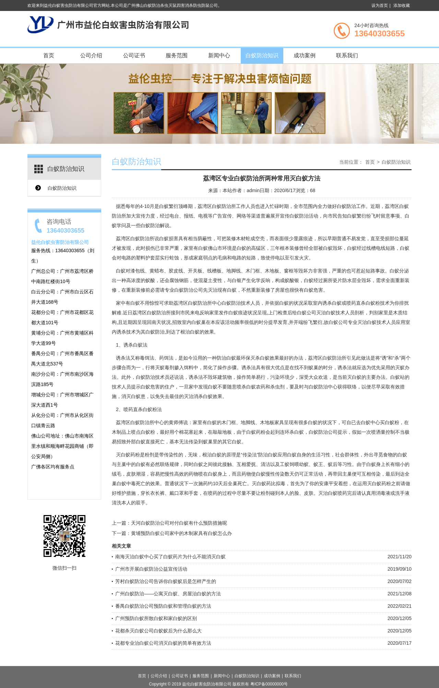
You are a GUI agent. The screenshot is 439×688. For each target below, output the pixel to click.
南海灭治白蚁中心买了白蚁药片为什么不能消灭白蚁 (170, 556)
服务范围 (177, 55)
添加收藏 (401, 5)
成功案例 (305, 55)
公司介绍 (91, 55)
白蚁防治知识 (262, 55)
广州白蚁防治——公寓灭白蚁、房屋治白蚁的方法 (168, 593)
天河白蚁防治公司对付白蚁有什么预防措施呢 (179, 523)
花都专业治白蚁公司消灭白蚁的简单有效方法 (163, 643)
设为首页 (379, 5)
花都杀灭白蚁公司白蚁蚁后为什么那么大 (158, 630)
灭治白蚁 (367, 322)
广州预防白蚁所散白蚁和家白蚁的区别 (156, 618)
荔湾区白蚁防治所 (135, 238)
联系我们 (347, 55)
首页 (48, 55)
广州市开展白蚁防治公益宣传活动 (151, 569)
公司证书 (134, 55)
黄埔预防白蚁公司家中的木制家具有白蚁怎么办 (181, 533)
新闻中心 (219, 55)
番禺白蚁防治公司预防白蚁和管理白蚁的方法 (163, 606)
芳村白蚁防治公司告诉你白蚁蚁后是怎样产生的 (165, 581)
